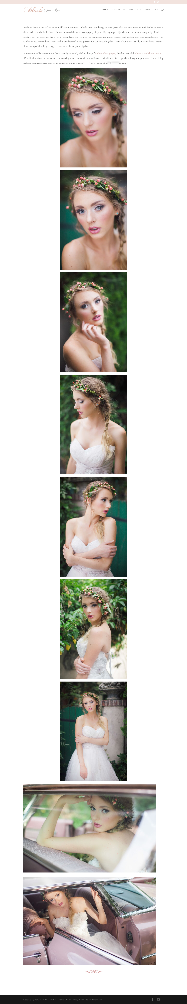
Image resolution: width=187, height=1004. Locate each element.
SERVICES (116, 10)
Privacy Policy (78, 999)
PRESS (147, 10)
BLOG (139, 10)
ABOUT (105, 10)
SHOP (156, 10)
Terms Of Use (65, 999)
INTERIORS (128, 10)
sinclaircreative (95, 999)
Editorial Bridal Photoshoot (148, 53)
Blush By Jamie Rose (48, 999)
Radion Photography (105, 53)
